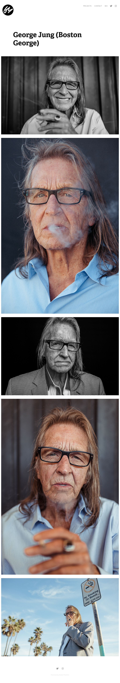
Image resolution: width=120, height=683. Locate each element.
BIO (106, 6)
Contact (98, 6)
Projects (87, 6)
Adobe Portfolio (64, 675)
